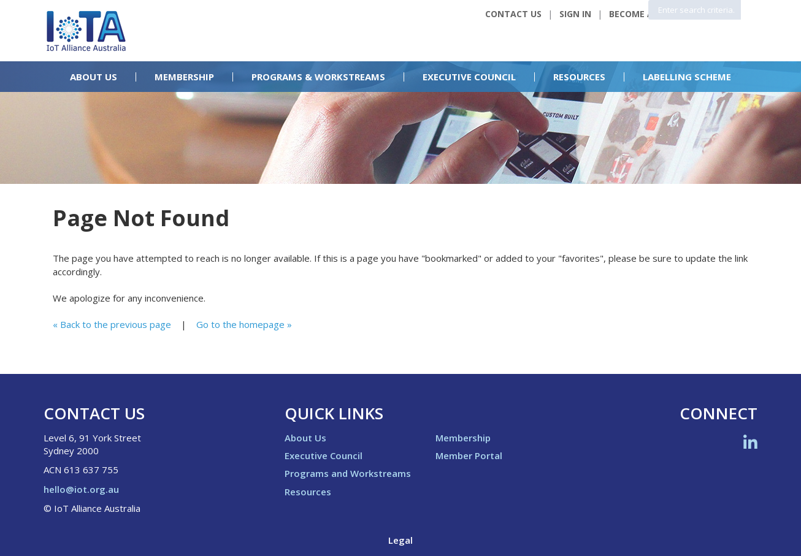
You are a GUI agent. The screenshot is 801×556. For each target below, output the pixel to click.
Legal (400, 540)
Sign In (575, 14)
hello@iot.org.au (81, 489)
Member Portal (468, 455)
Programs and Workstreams (348, 473)
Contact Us (513, 14)
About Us (93, 77)
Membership (184, 77)
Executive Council (469, 77)
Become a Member (650, 14)
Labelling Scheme (687, 77)
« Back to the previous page (112, 324)
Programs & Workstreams (318, 77)
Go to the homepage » (244, 324)
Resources (579, 77)
